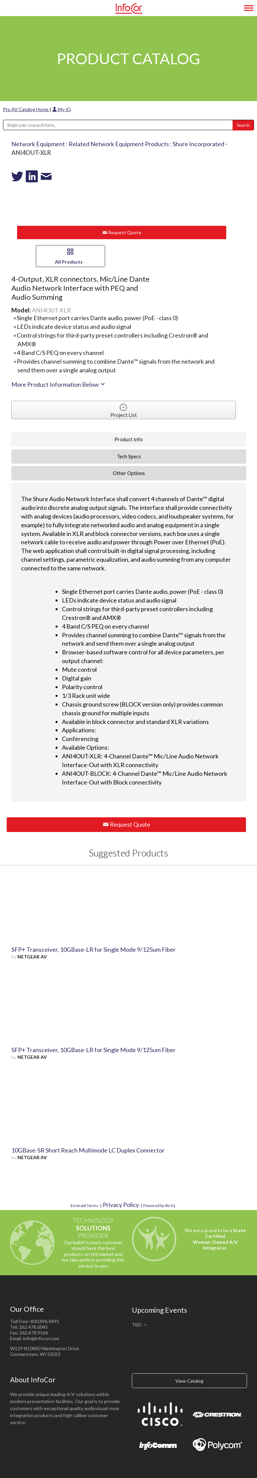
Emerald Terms (84, 1205)
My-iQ (61, 109)
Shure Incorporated (198, 144)
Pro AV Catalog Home (26, 109)
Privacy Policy (121, 1204)
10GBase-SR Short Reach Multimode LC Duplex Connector (88, 1150)
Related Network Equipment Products (119, 144)
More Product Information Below (58, 384)
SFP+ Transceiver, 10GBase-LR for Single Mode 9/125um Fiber (93, 949)
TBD (137, 1324)
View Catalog (189, 1381)
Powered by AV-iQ (159, 1205)
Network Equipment (38, 144)
